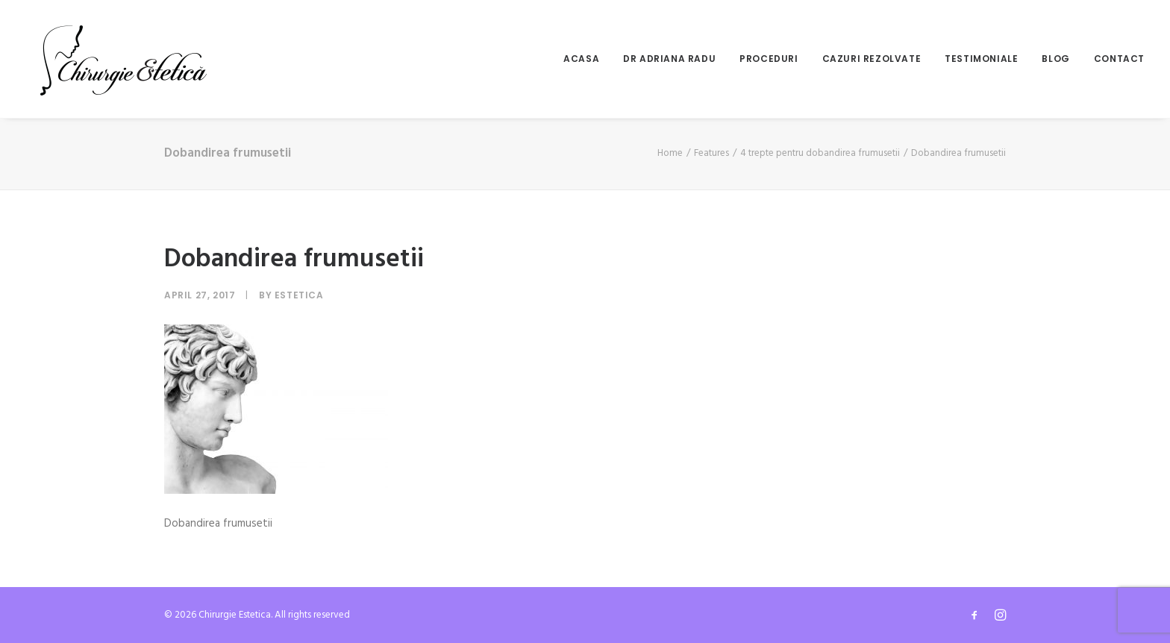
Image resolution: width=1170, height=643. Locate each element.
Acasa (581, 58)
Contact (1119, 58)
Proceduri (768, 58)
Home (670, 153)
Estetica (299, 295)
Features (711, 153)
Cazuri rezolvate (872, 58)
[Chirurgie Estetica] (123, 59)
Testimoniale (981, 58)
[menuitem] (586, 59)
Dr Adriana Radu (669, 58)
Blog (1055, 58)
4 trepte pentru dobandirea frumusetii (820, 153)
